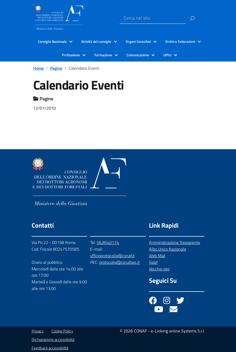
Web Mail (157, 255)
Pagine (56, 68)
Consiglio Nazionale (52, 41)
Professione (71, 55)
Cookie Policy (62, 331)
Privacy (38, 331)
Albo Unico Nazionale (167, 249)
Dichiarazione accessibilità (53, 339)
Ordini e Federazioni (180, 41)
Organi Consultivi (138, 41)
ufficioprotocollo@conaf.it (112, 255)
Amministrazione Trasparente (174, 242)
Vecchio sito (159, 269)
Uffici (167, 55)
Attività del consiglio (96, 41)
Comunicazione (138, 55)
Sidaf (153, 262)
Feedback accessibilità (50, 348)
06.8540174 (108, 242)
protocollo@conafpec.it (119, 262)
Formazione (103, 55)
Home (38, 68)
